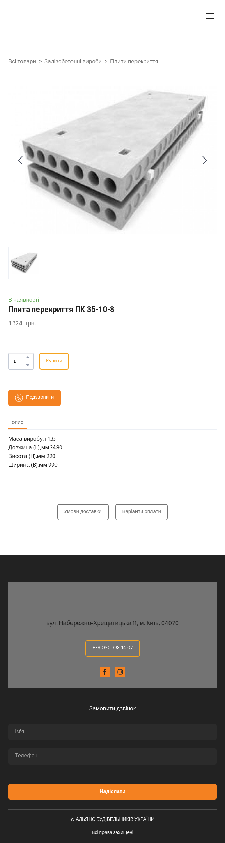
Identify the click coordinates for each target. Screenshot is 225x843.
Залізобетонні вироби (73, 62)
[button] (27, 357)
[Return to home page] (46, 16)
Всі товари (22, 62)
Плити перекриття (134, 62)
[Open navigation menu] (210, 16)
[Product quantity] (19, 361)
